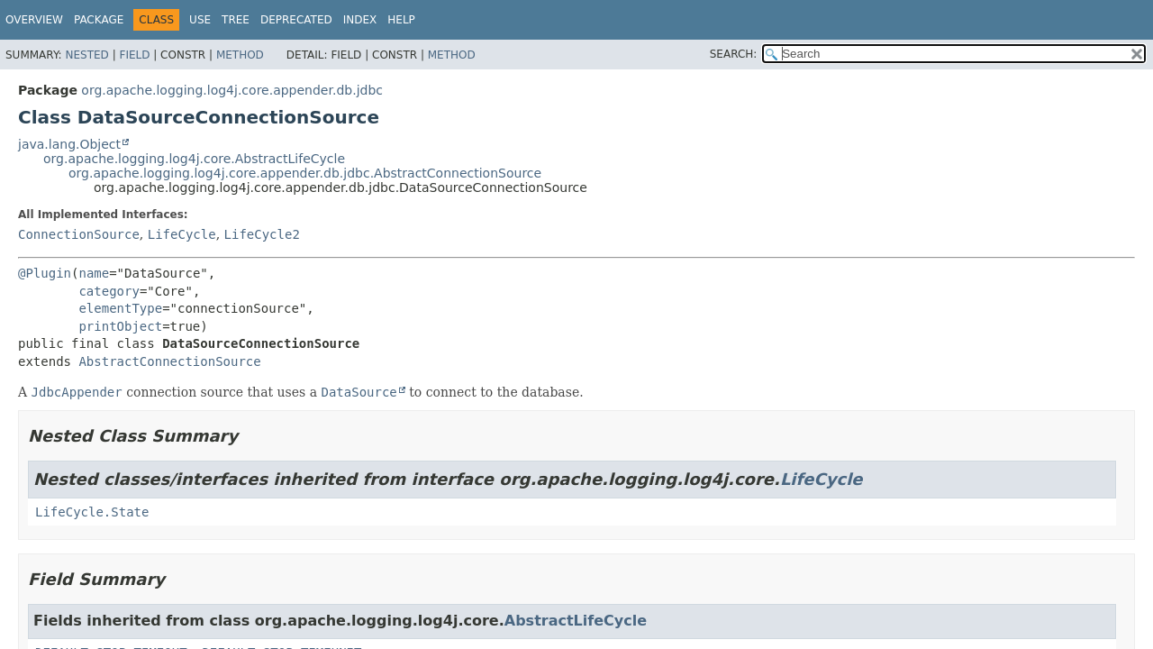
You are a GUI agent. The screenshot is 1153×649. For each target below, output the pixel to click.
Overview (34, 20)
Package (98, 20)
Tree (236, 20)
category (108, 291)
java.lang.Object (69, 144)
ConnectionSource (79, 234)
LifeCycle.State (92, 512)
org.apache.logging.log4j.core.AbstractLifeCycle (194, 158)
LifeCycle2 (262, 234)
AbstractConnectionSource (169, 361)
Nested (86, 55)
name (93, 273)
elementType (120, 308)
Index (360, 20)
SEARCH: (734, 54)
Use (200, 20)
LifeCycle (182, 234)
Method (240, 55)
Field (134, 55)
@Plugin (44, 273)
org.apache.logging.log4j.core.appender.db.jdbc (232, 90)
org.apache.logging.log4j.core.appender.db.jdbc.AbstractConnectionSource (304, 173)
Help (401, 20)
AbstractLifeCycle (575, 620)
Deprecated (296, 20)
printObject (120, 326)
